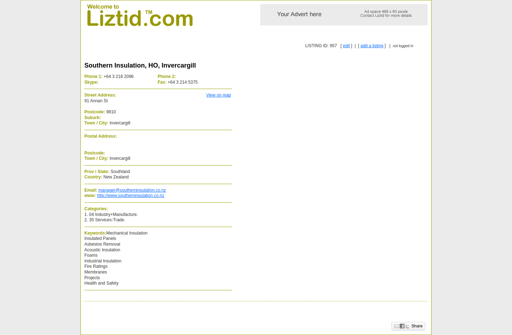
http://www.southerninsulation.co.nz (130, 195)
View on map (218, 95)
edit (346, 45)
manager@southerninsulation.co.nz (132, 190)
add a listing (371, 45)
